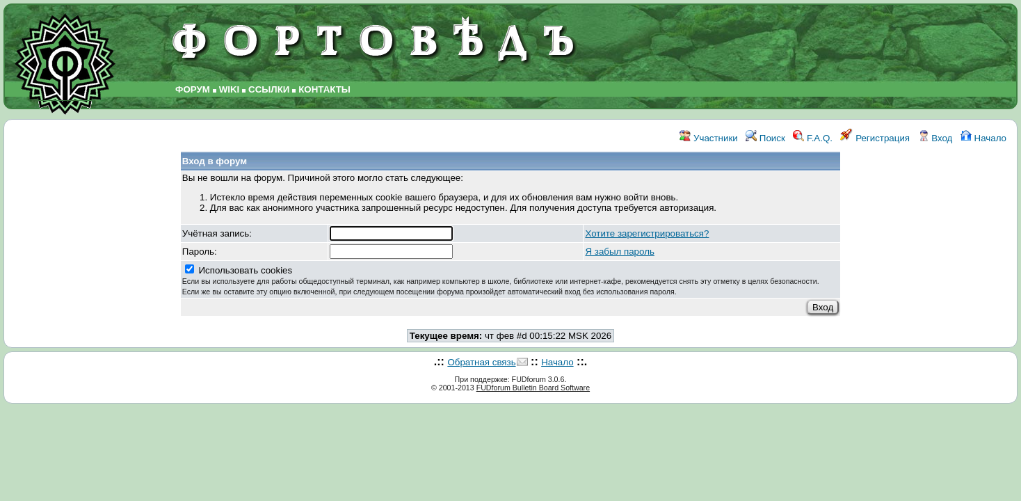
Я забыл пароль (619, 251)
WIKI (229, 89)
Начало (983, 138)
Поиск (765, 138)
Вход (935, 138)
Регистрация (875, 138)
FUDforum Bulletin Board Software (533, 387)
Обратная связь (481, 362)
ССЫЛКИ (268, 89)
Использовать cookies (500, 280)
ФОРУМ (192, 89)
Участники (708, 138)
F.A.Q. (813, 138)
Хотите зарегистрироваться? (647, 233)
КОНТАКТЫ (324, 89)
